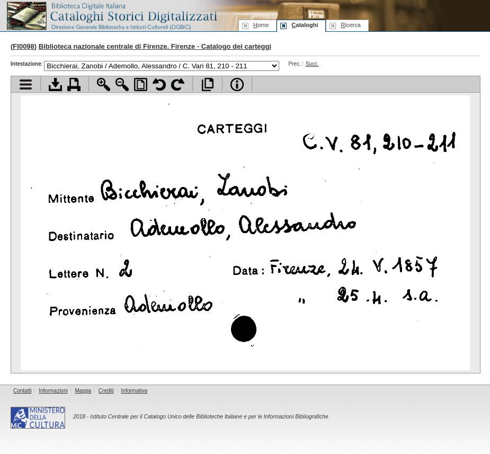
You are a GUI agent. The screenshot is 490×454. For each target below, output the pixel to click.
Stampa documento (74, 84)
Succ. (312, 64)
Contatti (22, 391)
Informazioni (53, 391)
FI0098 (23, 46)
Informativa (134, 391)
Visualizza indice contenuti (25, 84)
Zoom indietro (122, 84)
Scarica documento (55, 84)
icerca (350, 25)
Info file (237, 84)
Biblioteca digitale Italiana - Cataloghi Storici (111, 15)
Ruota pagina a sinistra (159, 84)
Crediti (106, 391)
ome (261, 25)
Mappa (83, 391)
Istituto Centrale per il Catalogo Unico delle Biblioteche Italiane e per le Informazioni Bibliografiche (209, 417)
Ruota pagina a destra (177, 84)
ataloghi (304, 25)
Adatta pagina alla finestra (140, 84)
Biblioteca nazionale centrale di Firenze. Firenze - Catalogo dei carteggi (155, 46)
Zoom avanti (103, 84)
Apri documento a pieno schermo (207, 84)
